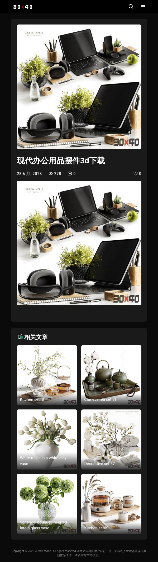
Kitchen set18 (32, 399)
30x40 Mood (43, 551)
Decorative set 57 (99, 463)
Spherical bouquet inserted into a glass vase (43, 525)
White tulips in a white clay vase (43, 461)
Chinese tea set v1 (100, 399)
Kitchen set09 (96, 528)
